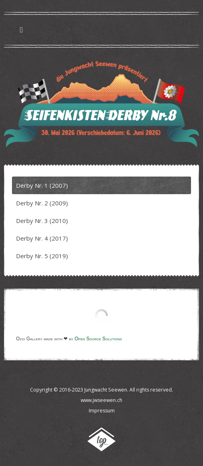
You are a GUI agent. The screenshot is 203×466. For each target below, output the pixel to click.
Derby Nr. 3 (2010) (42, 221)
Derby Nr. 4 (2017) (42, 238)
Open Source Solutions (98, 338)
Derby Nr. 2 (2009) (42, 203)
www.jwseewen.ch (101, 400)
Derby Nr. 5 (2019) (42, 256)
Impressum (102, 410)
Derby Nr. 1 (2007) (42, 185)
